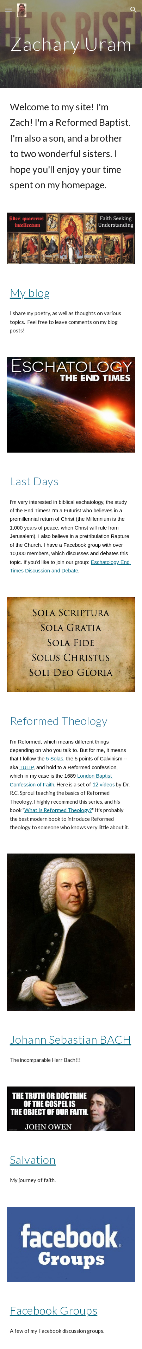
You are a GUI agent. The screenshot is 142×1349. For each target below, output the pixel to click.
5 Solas (54, 758)
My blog (30, 292)
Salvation (33, 1159)
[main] (71, 44)
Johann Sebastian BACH (70, 1039)
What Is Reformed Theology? (58, 810)
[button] (8, 9)
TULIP (26, 767)
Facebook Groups (54, 1310)
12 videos (103, 784)
